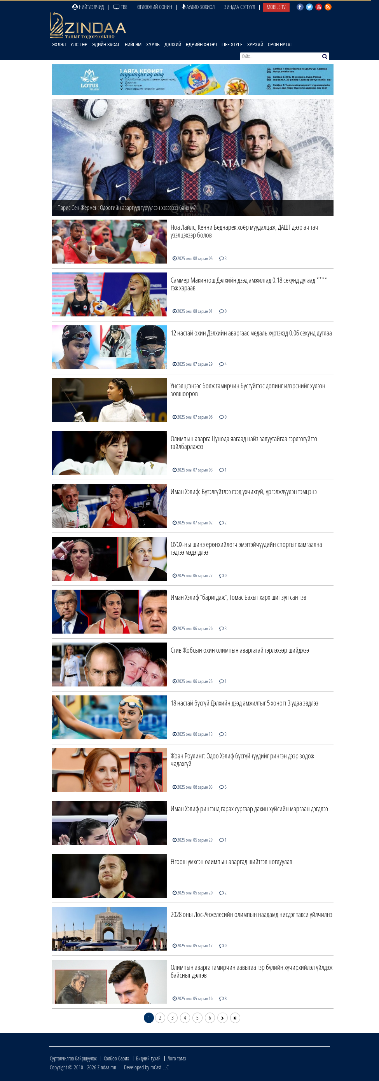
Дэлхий (172, 44)
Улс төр (78, 44)
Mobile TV (276, 6)
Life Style (232, 44)
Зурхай (255, 44)
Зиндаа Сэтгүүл (239, 6)
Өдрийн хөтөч (201, 44)
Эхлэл (59, 44)
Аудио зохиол (198, 6)
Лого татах (177, 1058)
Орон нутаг (280, 44)
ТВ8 (120, 6)
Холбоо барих (116, 1058)
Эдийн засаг (106, 44)
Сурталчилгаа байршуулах (73, 1058)
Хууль (153, 44)
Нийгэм (133, 44)
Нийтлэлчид (88, 6)
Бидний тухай (148, 1058)
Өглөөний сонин (154, 6)
